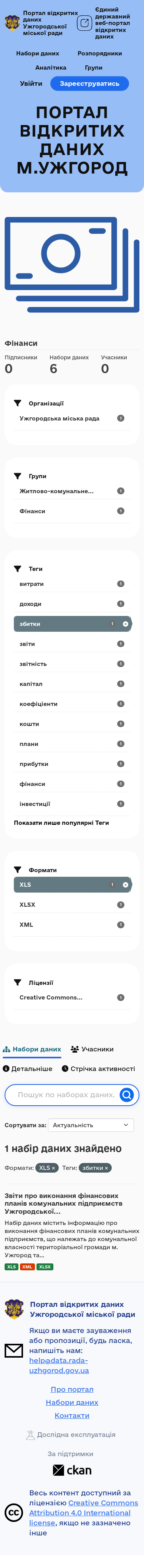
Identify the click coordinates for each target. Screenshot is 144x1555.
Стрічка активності (98, 1068)
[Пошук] (126, 1095)
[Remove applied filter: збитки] (106, 1168)
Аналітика (50, 67)
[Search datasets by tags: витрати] (72, 584)
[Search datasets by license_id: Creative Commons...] (72, 997)
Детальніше (28, 1068)
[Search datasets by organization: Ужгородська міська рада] (72, 418)
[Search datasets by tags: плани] (72, 744)
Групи (94, 67)
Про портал (72, 1389)
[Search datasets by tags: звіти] (72, 644)
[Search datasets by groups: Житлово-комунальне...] (72, 491)
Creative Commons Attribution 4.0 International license (83, 1513)
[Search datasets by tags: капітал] (72, 684)
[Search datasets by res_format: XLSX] (72, 905)
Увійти (31, 83)
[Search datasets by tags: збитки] (72, 624)
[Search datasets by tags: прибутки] (72, 764)
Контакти (72, 1415)
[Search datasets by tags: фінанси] (72, 784)
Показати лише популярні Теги (61, 822)
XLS (11, 1266)
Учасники (92, 1049)
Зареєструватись (89, 83)
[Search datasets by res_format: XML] (72, 925)
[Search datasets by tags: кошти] (72, 724)
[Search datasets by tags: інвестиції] (72, 804)
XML (27, 1266)
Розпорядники (100, 53)
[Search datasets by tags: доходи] (72, 604)
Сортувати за (25, 1125)
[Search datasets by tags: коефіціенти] (72, 704)
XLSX (45, 1266)
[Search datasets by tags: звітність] (72, 664)
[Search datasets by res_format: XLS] (72, 885)
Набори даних (37, 53)
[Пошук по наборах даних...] (66, 1095)
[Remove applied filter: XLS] (53, 1168)
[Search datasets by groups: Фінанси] (72, 511)
